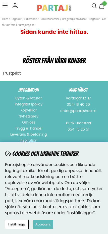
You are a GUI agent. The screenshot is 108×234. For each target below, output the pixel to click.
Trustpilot (11, 73)
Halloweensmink (49, 19)
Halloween (30, 19)
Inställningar (17, 224)
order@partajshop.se (78, 111)
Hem (5, 19)
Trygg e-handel (28, 128)
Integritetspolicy (28, 104)
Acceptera (42, 224)
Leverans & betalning (28, 134)
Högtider (16, 19)
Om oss (28, 122)
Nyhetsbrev (28, 116)
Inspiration (28, 140)
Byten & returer (28, 98)
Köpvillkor (29, 110)
